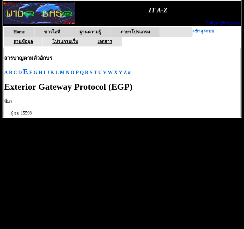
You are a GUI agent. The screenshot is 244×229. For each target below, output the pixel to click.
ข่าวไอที (52, 32)
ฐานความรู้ (90, 32)
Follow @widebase (223, 23)
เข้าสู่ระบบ (203, 31)
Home (19, 32)
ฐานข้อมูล (23, 41)
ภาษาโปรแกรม (135, 32)
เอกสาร (105, 41)
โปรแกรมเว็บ (65, 41)
